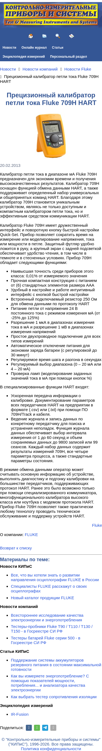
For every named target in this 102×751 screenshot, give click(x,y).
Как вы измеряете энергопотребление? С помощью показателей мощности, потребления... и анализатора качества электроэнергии (50, 683)
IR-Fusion (20, 714)
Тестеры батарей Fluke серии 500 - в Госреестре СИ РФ (45, 640)
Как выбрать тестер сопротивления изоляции (54, 696)
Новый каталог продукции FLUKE (42, 597)
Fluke (97, 525)
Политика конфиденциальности (51, 748)
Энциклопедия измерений (24, 57)
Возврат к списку (16, 548)
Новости (9, 48)
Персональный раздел (68, 57)
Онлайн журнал (34, 48)
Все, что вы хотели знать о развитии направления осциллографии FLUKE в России (55, 577)
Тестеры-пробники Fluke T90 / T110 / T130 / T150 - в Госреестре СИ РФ (51, 628)
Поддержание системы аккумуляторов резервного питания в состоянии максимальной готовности (56, 665)
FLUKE (31, 534)
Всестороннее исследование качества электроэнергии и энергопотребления (47, 617)
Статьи (57, 48)
